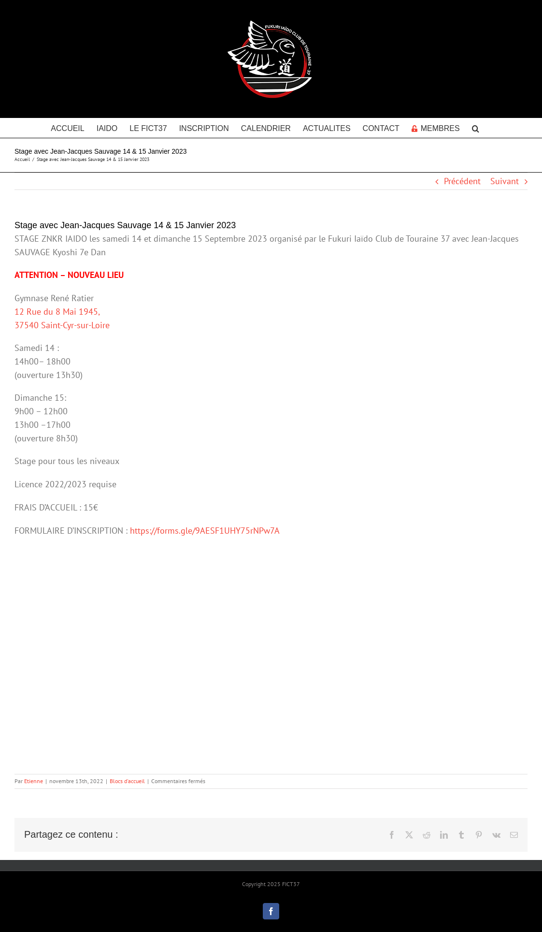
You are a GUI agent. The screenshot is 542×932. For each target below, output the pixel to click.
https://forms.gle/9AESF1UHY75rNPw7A (205, 530)
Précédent (462, 181)
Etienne (33, 781)
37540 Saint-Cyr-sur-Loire (62, 325)
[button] (475, 127)
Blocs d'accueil (127, 781)
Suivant (504, 181)
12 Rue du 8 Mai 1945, (57, 311)
